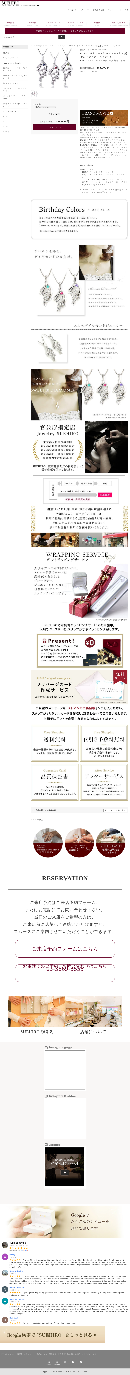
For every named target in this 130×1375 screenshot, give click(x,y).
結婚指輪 (11, 24)
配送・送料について (26, 1354)
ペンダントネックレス (11, 111)
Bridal (49, 1364)
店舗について (93, 1031)
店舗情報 (97, 24)
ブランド (86, 179)
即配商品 (6, 52)
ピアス (5, 121)
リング (5, 116)
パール (5, 126)
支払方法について (9, 1354)
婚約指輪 (32, 24)
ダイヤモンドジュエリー (54, 24)
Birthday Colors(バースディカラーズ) (109, 179)
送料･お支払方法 (118, 24)
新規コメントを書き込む (115, 810)
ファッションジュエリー (75, 24)
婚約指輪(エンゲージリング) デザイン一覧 (15, 69)
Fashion (57, 1364)
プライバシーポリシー (91, 1354)
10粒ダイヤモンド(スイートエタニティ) (52, 46)
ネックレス (102, 184)
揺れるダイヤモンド (10, 83)
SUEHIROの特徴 (37, 1031)
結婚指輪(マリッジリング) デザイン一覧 (15, 77)
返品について (42, 1354)
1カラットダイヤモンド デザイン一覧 (15, 97)
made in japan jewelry (12, 63)
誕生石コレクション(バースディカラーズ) (100, 182)
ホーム (33, 46)
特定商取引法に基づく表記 (69, 1354)
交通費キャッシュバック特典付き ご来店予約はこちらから (65, 31)
